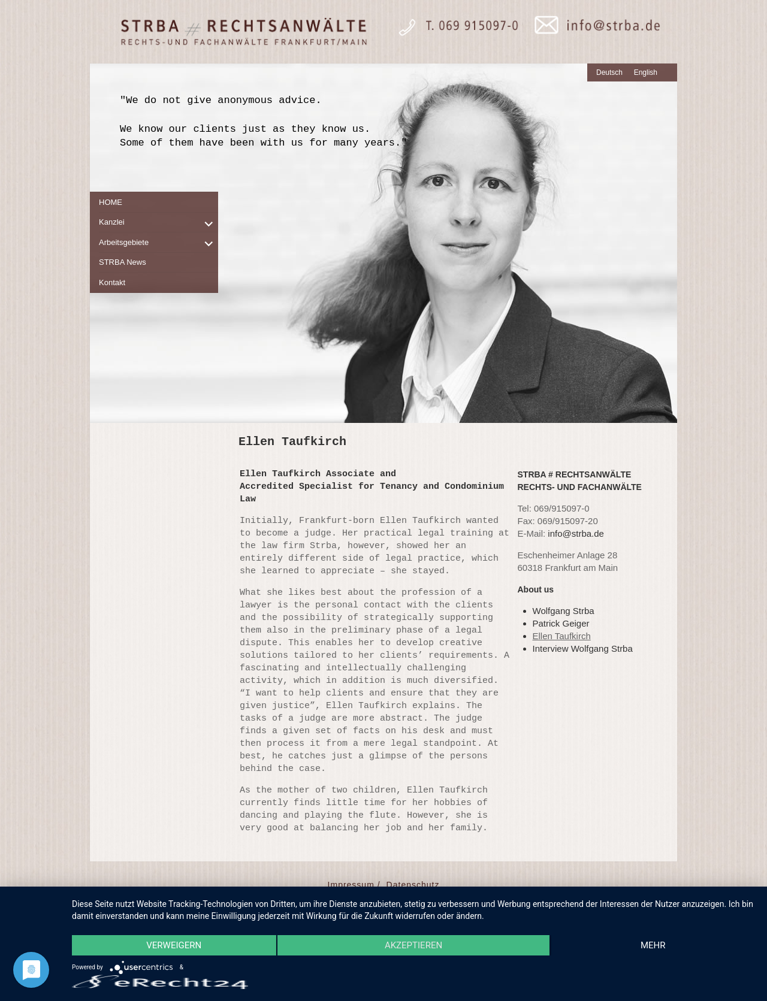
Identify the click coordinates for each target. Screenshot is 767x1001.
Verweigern (173, 945)
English (645, 72)
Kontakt (112, 282)
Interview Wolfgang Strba (583, 648)
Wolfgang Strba (563, 611)
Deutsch (609, 72)
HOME (110, 202)
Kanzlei (112, 221)
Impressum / (354, 885)
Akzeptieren (413, 945)
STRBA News (122, 262)
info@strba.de (576, 533)
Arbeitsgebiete (124, 242)
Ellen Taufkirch (562, 636)
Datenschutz (413, 885)
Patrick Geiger (561, 623)
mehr (653, 945)
